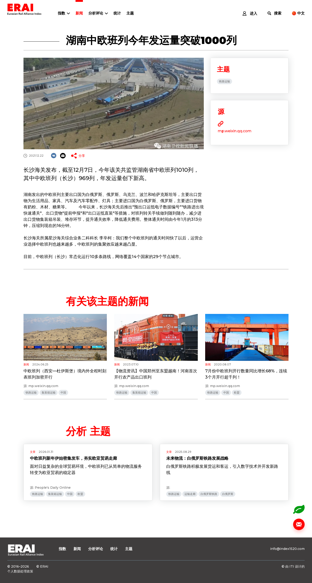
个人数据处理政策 (20, 571)
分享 (82, 156)
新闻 (79, 13)
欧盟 (236, 392)
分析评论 (95, 13)
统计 (117, 13)
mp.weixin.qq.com (234, 131)
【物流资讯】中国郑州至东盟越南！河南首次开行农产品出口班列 (155, 374)
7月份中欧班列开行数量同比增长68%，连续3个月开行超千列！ (246, 374)
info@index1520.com (287, 549)
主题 (130, 13)
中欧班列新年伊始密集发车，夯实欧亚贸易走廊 (73, 458)
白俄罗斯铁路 (209, 494)
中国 (63, 392)
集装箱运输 (48, 392)
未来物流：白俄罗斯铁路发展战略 (197, 458)
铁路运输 (224, 81)
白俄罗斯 (227, 494)
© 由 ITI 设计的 (293, 566)
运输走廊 (189, 494)
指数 (61, 13)
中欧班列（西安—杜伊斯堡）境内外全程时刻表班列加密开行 (64, 374)
